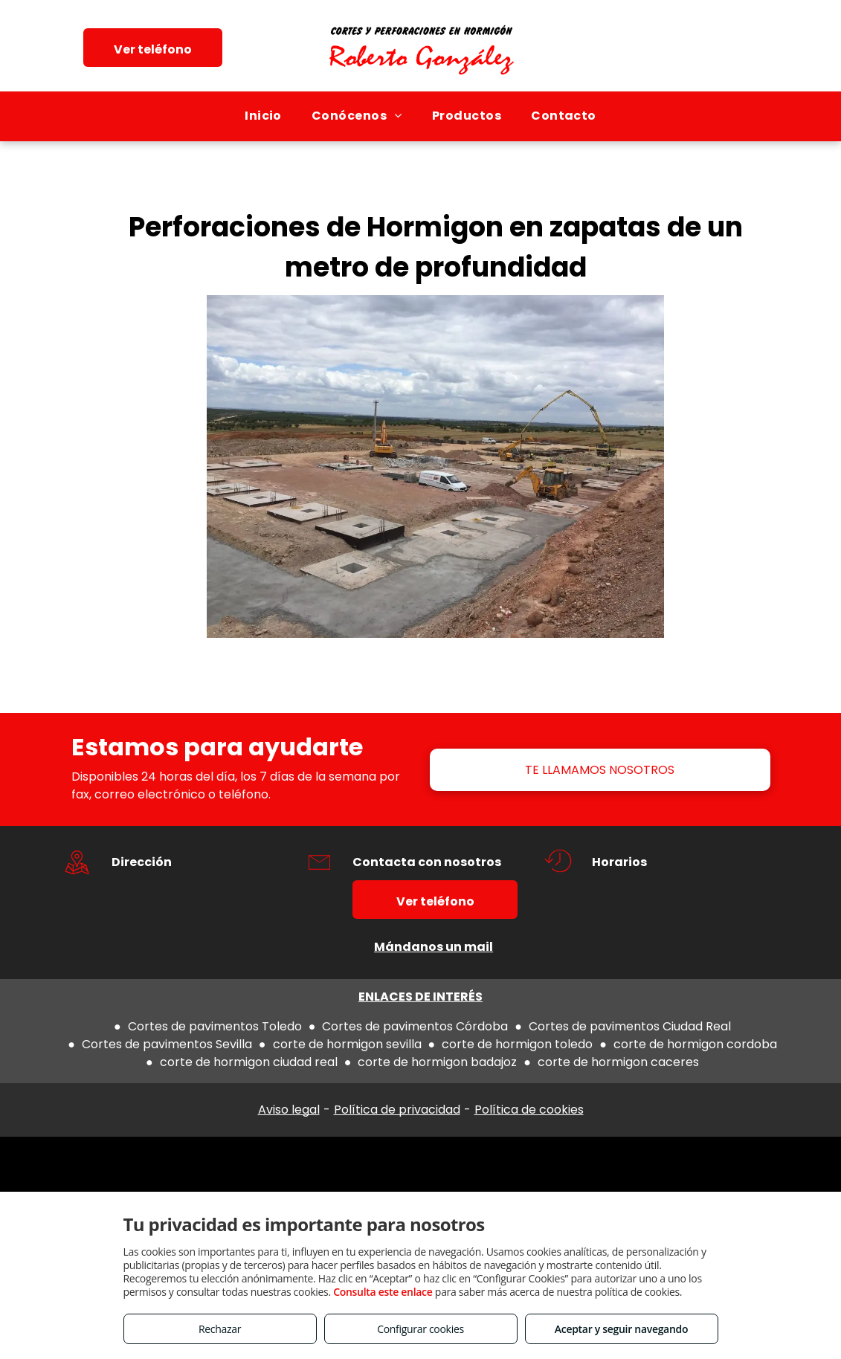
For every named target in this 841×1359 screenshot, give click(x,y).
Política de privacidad (397, 1109)
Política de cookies (529, 1109)
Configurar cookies (420, 1329)
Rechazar (220, 1329)
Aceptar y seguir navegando (621, 1329)
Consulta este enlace (382, 1292)
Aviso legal (289, 1109)
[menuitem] (263, 116)
